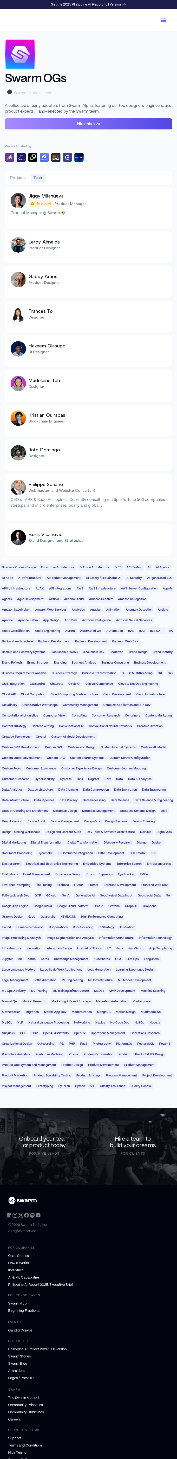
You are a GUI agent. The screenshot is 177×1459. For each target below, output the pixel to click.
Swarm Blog (17, 1363)
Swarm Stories (19, 1356)
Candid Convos (20, 1330)
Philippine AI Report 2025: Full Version (37, 1349)
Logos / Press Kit (21, 1378)
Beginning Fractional (24, 1310)
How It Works (18, 1263)
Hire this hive (88, 124)
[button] (163, 20)
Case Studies (18, 1256)
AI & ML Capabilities (23, 1277)
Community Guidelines (26, 1412)
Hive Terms (17, 1452)
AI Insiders (16, 1371)
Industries (16, 1270)
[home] (80, 20)
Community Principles (25, 1405)
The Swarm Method (23, 1398)
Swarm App (17, 1303)
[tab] (18, 178)
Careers (14, 1419)
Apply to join (88, 134)
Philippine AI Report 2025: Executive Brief (40, 1284)
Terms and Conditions (25, 1445)
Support (14, 1438)
